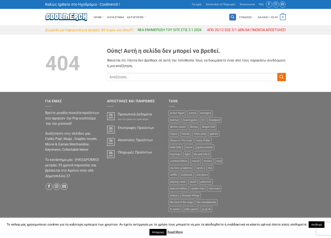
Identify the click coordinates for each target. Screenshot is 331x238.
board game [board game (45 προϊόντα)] (190, 120)
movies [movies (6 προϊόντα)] (207, 161)
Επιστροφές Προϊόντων (136, 128)
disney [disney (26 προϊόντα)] (194, 126)
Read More (175, 232)
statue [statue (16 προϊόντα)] (174, 195)
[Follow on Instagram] (276, 4)
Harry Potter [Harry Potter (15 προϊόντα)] (203, 140)
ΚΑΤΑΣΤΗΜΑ (115, 17)
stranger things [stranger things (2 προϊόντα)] (190, 195)
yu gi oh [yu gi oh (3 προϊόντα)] (206, 209)
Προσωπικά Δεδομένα (135, 114)
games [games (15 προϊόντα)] (214, 133)
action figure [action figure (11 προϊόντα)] (177, 113)
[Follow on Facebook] (269, 4)
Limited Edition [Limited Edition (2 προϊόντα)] (178, 161)
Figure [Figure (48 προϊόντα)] (173, 133)
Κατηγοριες (137, 17)
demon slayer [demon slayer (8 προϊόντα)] (178, 126)
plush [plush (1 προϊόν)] (193, 181)
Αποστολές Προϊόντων (135, 140)
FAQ (261, 4)
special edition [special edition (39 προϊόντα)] (178, 188)
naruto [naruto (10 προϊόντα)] (199, 168)
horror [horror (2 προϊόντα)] (188, 147)
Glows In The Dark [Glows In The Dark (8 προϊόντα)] (181, 140)
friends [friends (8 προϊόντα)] (185, 133)
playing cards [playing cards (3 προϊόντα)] (178, 181)
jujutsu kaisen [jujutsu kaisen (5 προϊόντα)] (204, 147)
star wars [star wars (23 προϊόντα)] (214, 188)
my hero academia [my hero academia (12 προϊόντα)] (181, 168)
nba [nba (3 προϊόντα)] (210, 168)
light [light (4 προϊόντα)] (187, 154)
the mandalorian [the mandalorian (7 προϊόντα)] (206, 202)
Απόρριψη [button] (158, 232)
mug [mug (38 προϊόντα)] (218, 161)
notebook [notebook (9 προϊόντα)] (186, 174)
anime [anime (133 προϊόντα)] (192, 113)
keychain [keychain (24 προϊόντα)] (175, 154)
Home (99, 17)
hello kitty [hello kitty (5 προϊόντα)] (175, 147)
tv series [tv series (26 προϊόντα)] (175, 209)
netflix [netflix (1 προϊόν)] (173, 174)
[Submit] (281, 77)
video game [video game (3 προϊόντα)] (191, 209)
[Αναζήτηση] (232, 17)
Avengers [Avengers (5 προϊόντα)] (205, 113)
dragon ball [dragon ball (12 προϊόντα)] (208, 126)
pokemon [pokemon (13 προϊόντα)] (206, 181)
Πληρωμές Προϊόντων (135, 152)
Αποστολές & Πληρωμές (221, 4)
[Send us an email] (282, 4)
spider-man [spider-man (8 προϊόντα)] (198, 188)
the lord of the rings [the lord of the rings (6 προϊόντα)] (181, 202)
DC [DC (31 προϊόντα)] (203, 120)
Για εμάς (197, 4)
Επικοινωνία (247, 4)
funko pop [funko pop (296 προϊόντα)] (200, 133)
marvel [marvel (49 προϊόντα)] (195, 161)
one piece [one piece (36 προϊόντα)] (202, 174)
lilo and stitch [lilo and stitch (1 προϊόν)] (202, 154)
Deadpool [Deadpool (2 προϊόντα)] (214, 120)
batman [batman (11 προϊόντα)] (174, 120)
